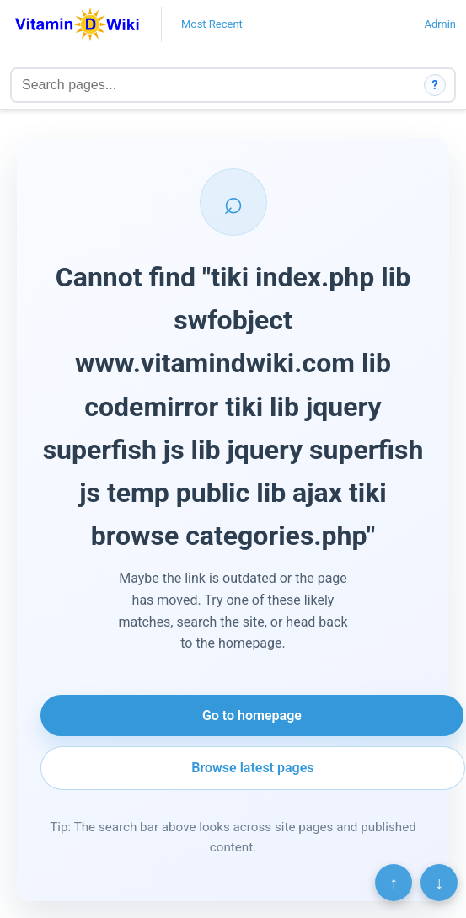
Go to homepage (252, 715)
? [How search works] (435, 85)
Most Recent (212, 24)
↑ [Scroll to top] (393, 882)
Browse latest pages (252, 768)
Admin (440, 24)
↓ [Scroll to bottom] (439, 882)
